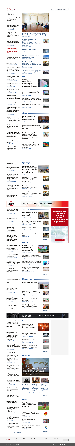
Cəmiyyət (25, 209)
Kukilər (23, 440)
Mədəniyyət (26, 355)
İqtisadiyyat (26, 163)
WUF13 (24, 77)
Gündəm (25, 242)
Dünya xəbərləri (27, 279)
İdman (24, 400)
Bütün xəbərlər (45, 110)
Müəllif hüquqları (48, 438)
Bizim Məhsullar (40, 438)
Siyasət (24, 113)
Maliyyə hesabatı (26, 438)
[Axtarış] (49, 9)
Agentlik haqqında (17, 438)
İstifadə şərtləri (56, 438)
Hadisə (24, 321)
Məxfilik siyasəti (17, 440)
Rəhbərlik (33, 438)
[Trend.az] (11, 9)
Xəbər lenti (10, 14)
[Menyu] (65, 9)
